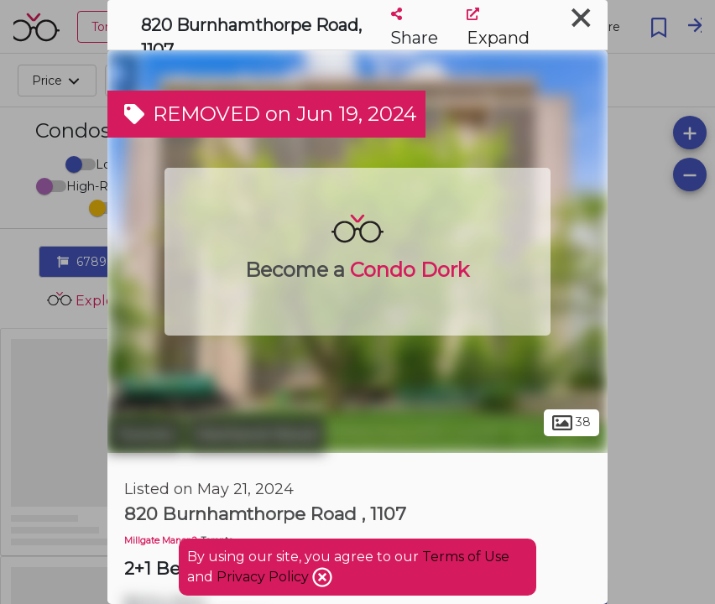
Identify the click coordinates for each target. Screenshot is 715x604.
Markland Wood (256, 434)
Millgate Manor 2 (160, 540)
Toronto (145, 434)
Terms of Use (465, 557)
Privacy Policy (264, 577)
